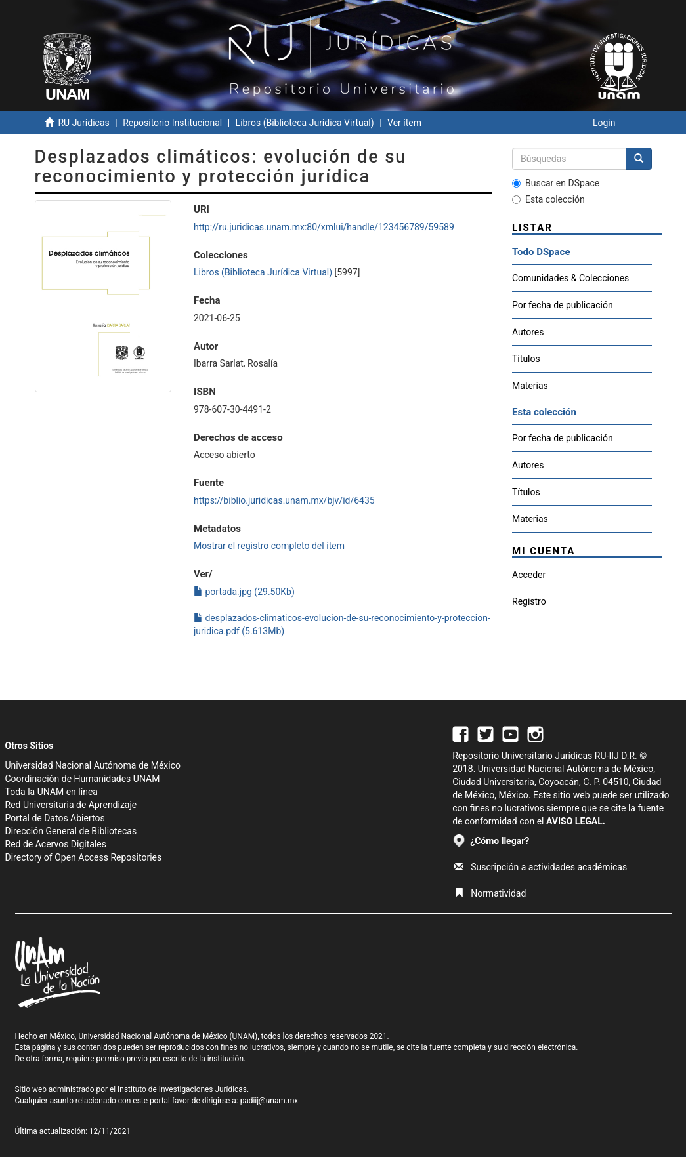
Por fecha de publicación (562, 305)
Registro (529, 601)
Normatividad (490, 893)
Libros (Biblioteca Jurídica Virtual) (305, 122)
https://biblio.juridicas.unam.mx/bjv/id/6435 (284, 500)
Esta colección (548, 199)
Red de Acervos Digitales (55, 844)
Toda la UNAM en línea (51, 791)
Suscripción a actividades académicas (540, 867)
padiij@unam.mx (269, 1100)
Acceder (529, 574)
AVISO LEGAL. (575, 821)
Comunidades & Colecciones (570, 278)
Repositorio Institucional (172, 122)
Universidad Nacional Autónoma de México (93, 765)
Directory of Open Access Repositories (83, 857)
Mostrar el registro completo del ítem (269, 545)
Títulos (526, 359)
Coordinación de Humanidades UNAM (82, 778)
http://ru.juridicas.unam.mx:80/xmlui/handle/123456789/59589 (324, 227)
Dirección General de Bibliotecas (71, 831)
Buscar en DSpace (555, 183)
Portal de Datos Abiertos (55, 818)
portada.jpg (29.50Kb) (244, 591)
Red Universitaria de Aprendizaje (71, 805)
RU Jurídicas (83, 122)
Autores (528, 332)
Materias (530, 385)
